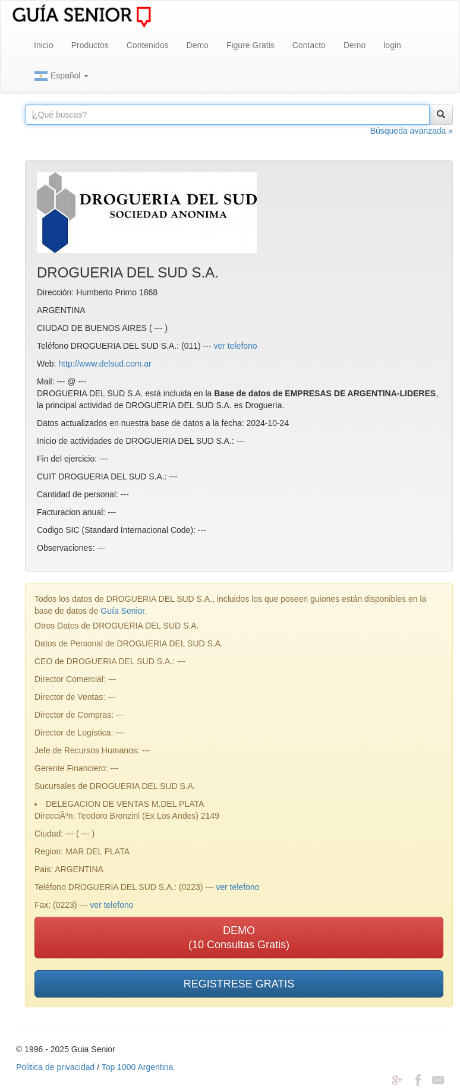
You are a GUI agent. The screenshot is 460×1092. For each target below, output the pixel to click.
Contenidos (148, 45)
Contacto (309, 45)
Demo (198, 45)
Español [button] (61, 76)
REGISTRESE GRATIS (239, 984)
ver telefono (235, 346)
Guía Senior (122, 611)
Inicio (43, 45)
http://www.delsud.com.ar (104, 363)
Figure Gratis (250, 45)
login (392, 45)
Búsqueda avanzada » (411, 130)
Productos (90, 45)
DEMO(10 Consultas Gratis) (238, 937)
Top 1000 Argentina (138, 1067)
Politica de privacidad (55, 1067)
